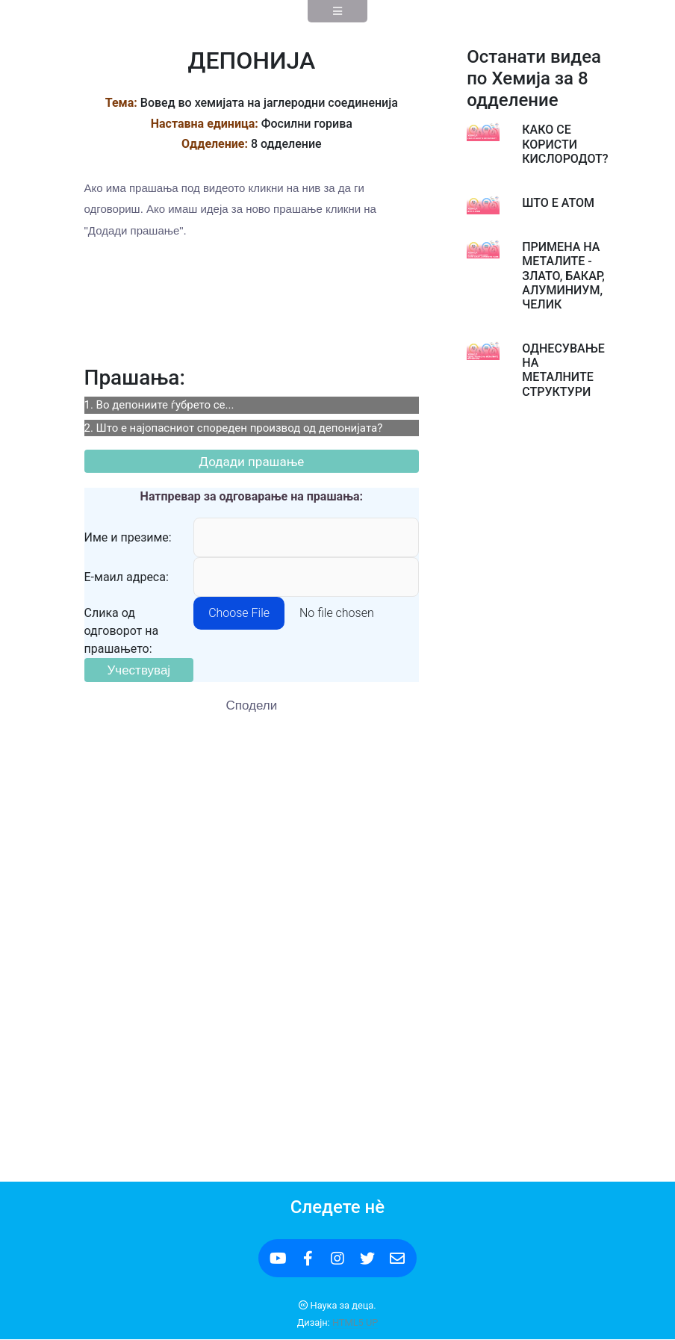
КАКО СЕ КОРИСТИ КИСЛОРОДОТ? (565, 143)
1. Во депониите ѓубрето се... (159, 405)
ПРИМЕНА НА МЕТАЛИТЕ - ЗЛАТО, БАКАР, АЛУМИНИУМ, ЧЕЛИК (563, 275)
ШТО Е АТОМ (558, 203)
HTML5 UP (355, 1322)
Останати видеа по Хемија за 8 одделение (534, 78)
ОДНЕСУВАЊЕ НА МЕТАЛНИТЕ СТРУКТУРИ (563, 370)
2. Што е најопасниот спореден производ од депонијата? (233, 428)
